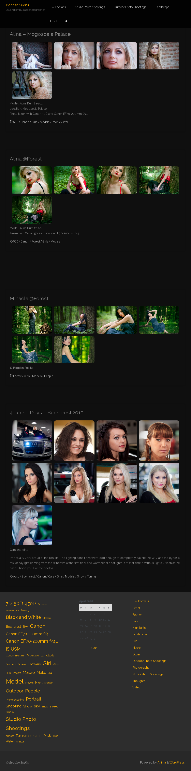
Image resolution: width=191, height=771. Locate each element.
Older (136, 654)
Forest (36, 241)
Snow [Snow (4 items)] (45, 706)
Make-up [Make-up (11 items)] (44, 672)
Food (135, 621)
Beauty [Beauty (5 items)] (25, 610)
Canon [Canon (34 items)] (37, 626)
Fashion (137, 614)
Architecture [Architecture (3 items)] (12, 610)
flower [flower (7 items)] (22, 664)
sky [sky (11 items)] (37, 706)
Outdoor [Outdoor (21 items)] (14, 690)
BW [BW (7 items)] (25, 626)
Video (136, 687)
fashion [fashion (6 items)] (11, 664)
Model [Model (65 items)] (15, 681)
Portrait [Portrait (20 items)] (33, 699)
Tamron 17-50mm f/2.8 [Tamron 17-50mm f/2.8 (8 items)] (33, 736)
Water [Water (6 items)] (10, 741)
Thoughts (138, 681)
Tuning (91, 576)
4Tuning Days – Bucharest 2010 (47, 413)
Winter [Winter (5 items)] (20, 741)
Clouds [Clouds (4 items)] (50, 655)
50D (15, 122)
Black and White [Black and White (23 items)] (23, 617)
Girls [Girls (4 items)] (56, 664)
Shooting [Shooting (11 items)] (13, 706)
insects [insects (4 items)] (17, 673)
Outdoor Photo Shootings (149, 661)
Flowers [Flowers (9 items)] (34, 664)
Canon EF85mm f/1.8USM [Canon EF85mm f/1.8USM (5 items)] (22, 655)
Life (134, 641)
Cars (51, 576)
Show (81, 576)
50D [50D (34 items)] (18, 603)
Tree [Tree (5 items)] (55, 735)
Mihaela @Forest (29, 298)
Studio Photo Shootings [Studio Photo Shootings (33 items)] (21, 723)
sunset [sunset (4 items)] (10, 736)
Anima (161, 762)
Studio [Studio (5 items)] (10, 712)
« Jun (94, 647)
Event (136, 607)
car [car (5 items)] (43, 655)
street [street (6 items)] (54, 706)
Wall (66, 122)
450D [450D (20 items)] (30, 603)
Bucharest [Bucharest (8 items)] (13, 626)
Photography (140, 667)
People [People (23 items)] (32, 690)
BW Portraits (140, 601)
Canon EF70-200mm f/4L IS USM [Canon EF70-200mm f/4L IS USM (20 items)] (32, 645)
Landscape (139, 634)
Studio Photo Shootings (147, 674)
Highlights (139, 627)
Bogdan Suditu (17, 5)
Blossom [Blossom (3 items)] (47, 618)
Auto (16, 576)
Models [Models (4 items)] (29, 682)
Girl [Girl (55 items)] (47, 663)
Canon (25, 122)
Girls (35, 122)
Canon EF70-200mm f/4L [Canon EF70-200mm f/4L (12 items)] (28, 634)
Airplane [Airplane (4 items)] (42, 604)
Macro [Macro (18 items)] (29, 672)
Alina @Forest (26, 159)
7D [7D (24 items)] (9, 603)
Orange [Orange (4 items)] (48, 682)
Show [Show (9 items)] (27, 706)
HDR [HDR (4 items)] (8, 673)
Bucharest (28, 576)
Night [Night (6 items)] (38, 682)
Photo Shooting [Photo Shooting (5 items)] (15, 699)
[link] (66, 21)
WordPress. (177, 762)
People (56, 122)
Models (44, 122)
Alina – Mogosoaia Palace (40, 34)
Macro (136, 647)
